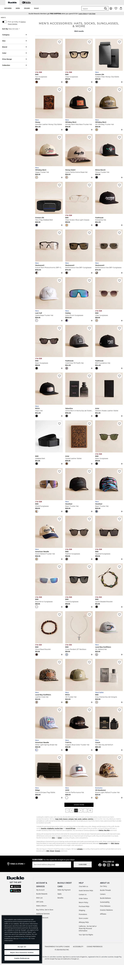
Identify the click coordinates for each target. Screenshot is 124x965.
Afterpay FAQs (84, 922)
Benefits (60, 898)
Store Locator (83, 918)
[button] (8, 8)
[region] (22, 939)
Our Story (103, 886)
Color (14, 53)
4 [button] (80, 810)
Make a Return (41, 906)
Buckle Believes (105, 898)
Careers (102, 894)
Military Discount (42, 918)
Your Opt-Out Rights (86, 935)
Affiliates (103, 914)
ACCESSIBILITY (78, 947)
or (84, 14)
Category (14, 35)
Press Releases (105, 906)
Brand (14, 47)
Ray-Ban (107, 830)
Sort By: (5, 29)
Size (14, 41)
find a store (17, 863)
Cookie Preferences (95, 947)
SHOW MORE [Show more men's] (79, 805)
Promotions (83, 914)
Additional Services (43, 914)
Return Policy (83, 902)
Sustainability (105, 902)
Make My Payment (64, 890)
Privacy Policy (23, 938)
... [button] (85, 810)
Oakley (101, 830)
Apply (60, 894)
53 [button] (90, 810)
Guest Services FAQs (86, 890)
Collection (14, 65)
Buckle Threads (105, 890)
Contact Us (82, 894)
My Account (40, 890)
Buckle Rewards (41, 894)
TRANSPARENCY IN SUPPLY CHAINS (57, 947)
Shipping (82, 910)
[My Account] (110, 8)
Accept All (22, 947)
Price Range (14, 59)
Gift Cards (39, 902)
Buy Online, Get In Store (44, 910)
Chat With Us (83, 886)
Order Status (83, 898)
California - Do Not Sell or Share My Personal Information (88, 928)
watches (90, 819)
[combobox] (92, 8)
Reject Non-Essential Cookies (21, 952)
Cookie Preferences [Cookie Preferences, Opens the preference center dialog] (21, 958)
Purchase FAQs (84, 906)
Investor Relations (106, 910)
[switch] (4, 22)
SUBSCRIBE (83, 864)
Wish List (39, 898)
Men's (3, 17)
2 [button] (71, 810)
